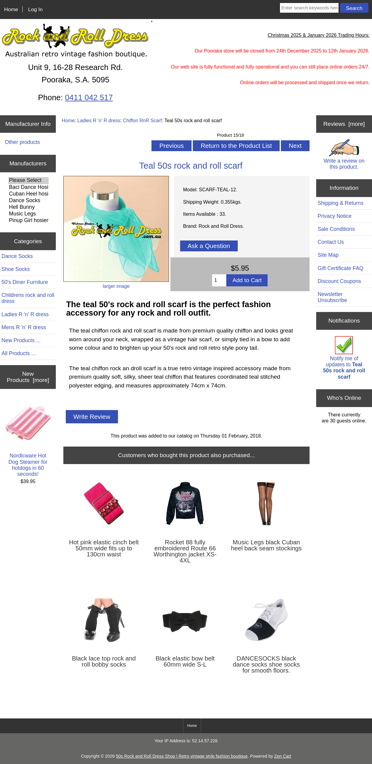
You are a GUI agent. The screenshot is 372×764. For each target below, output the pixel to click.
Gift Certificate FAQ (341, 268)
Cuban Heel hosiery (28, 194)
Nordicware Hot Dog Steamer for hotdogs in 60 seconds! (28, 438)
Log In (35, 9)
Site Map (328, 255)
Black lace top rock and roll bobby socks (104, 661)
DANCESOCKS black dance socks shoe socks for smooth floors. (266, 664)
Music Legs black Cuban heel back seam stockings (266, 545)
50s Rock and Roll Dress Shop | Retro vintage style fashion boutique (182, 756)
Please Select (28, 180)
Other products (22, 142)
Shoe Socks (16, 269)
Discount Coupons (339, 281)
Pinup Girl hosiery (28, 220)
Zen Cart (282, 756)
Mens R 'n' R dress (24, 327)
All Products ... (19, 353)
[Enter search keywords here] (309, 8)
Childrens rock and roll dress (28, 298)
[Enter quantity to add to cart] (219, 280)
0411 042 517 (89, 97)
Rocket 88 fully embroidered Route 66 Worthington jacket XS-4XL (185, 551)
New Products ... (21, 340)
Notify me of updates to (344, 358)
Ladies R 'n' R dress (98, 120)
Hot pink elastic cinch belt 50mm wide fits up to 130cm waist (104, 548)
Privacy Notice (334, 216)
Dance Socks (28, 200)
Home (11, 9)
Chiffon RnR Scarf (142, 120)
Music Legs (28, 214)
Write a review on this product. (344, 154)
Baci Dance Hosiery (28, 187)
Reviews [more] (344, 124)
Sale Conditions (336, 229)
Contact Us (331, 242)
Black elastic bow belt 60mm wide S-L (185, 661)
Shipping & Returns (341, 203)
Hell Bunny (28, 207)
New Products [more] (28, 377)
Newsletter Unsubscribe (332, 297)
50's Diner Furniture (25, 282)
